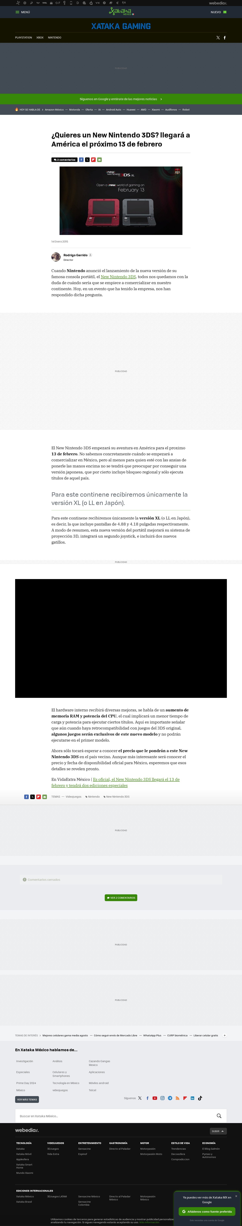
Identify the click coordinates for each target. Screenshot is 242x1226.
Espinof (82, 1154)
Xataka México (121, 11)
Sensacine (84, 1148)
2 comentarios (66, 159)
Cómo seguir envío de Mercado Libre (116, 1035)
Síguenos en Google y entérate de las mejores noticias (118, 99)
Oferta (89, 109)
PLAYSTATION (23, 37)
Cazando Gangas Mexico (99, 1063)
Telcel (92, 1090)
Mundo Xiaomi (24, 1173)
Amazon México (54, 109)
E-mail (99, 159)
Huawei (131, 109)
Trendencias (178, 1148)
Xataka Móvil (23, 1154)
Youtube (155, 1097)
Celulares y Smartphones (61, 1074)
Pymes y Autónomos (209, 1155)
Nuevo (216, 12)
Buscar (219, 1115)
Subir (215, 1131)
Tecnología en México (66, 1083)
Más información (149, 1222)
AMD (143, 109)
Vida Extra (53, 1154)
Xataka (20, 1148)
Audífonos (171, 109)
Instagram (162, 1097)
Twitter (218, 37)
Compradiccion (180, 1159)
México (20, 1090)
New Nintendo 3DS (118, 276)
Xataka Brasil (24, 1201)
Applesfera (22, 1159)
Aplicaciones (97, 1072)
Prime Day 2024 (26, 1083)
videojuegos (60, 1090)
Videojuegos (121, 26)
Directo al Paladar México (119, 1198)
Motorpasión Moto (151, 1154)
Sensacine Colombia (84, 1203)
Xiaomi (156, 109)
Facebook (224, 37)
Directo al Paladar (119, 1148)
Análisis (57, 1061)
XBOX (39, 37)
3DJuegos (53, 1148)
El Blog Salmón (211, 1148)
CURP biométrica (177, 1035)
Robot (186, 109)
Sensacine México (89, 1196)
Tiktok (200, 1097)
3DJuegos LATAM (57, 1196)
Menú (25, 12)
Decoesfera (178, 1154)
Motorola (74, 109)
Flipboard (93, 159)
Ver (122, 897)
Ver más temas (27, 1099)
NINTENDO (54, 37)
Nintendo (94, 796)
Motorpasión (147, 1148)
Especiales (23, 1072)
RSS (178, 1097)
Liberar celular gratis (206, 1035)
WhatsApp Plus (152, 1035)
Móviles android (99, 1083)
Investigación (24, 1061)
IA (99, 109)
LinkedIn (192, 1097)
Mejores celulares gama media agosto (65, 1035)
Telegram (170, 1097)
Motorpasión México (147, 1198)
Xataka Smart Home (24, 1166)
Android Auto (113, 109)
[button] (77, 255)
